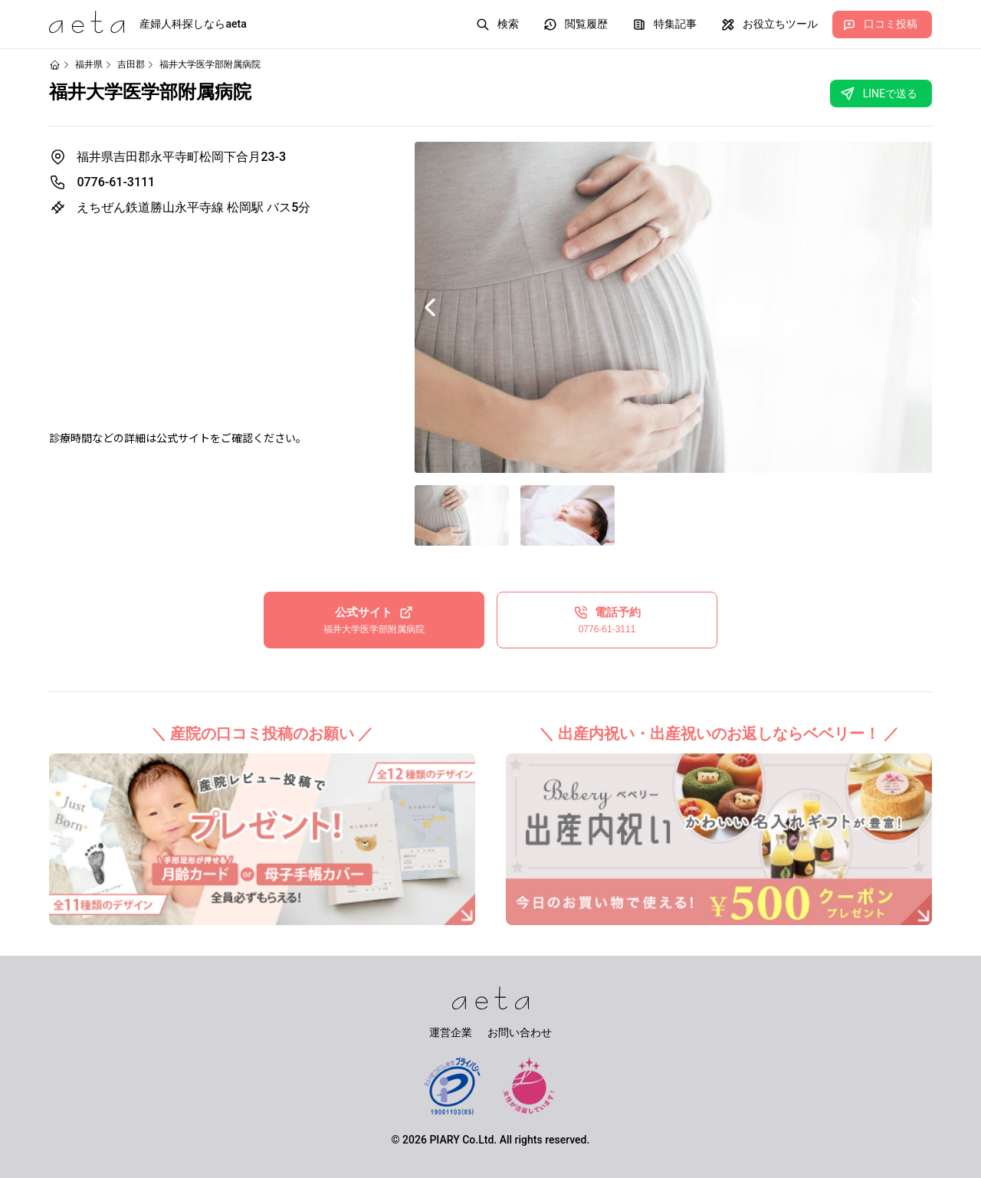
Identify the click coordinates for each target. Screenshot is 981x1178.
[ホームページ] (55, 65)
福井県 (89, 64)
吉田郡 (131, 64)
